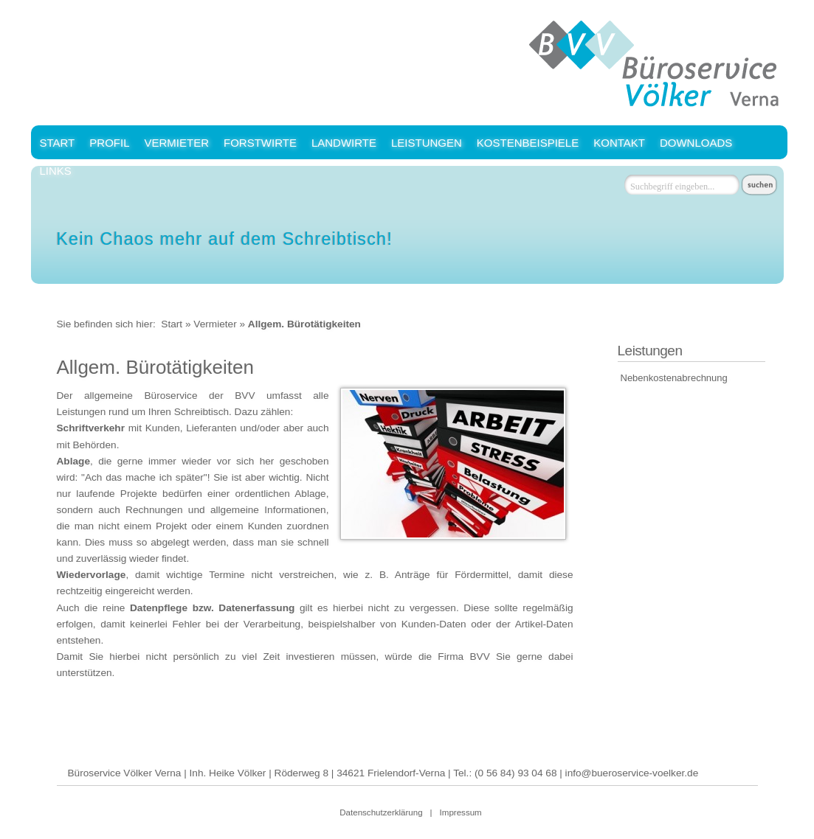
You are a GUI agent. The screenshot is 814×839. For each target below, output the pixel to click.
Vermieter (176, 142)
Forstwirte (260, 142)
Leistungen (426, 142)
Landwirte (343, 142)
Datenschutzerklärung (380, 812)
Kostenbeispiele (528, 142)
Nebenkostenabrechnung (674, 377)
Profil (109, 142)
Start (57, 142)
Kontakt (619, 142)
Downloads (696, 142)
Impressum (461, 812)
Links (56, 170)
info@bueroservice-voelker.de (632, 773)
